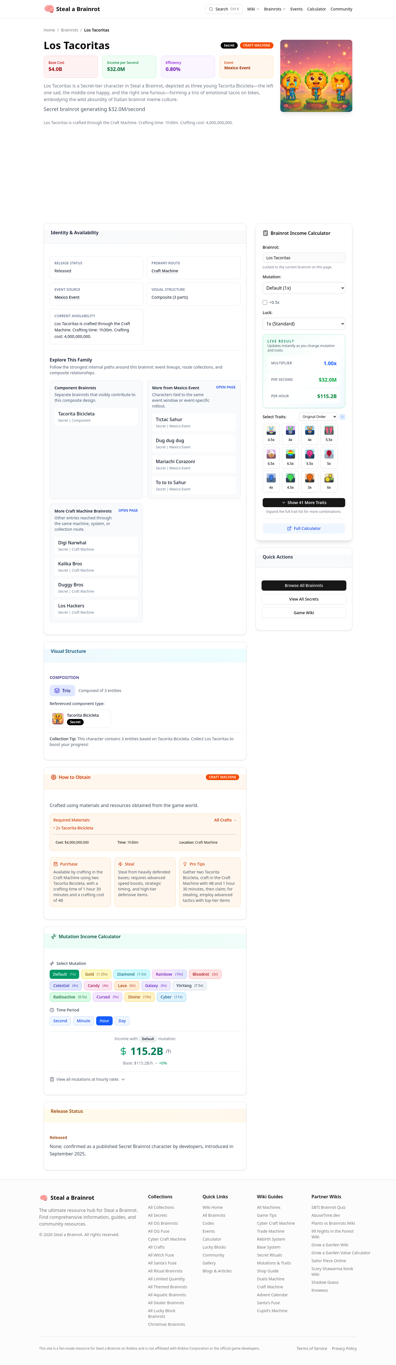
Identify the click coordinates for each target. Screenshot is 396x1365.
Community (341, 9)
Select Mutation (68, 963)
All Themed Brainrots (167, 1286)
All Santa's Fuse (162, 1263)
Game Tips (267, 1215)
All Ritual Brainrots (165, 1271)
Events (296, 9)
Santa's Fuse (268, 1302)
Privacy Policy (344, 1348)
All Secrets (157, 1215)
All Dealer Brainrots (166, 1302)
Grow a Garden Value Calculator (341, 1252)
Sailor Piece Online (328, 1260)
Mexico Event (66, 297)
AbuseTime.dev (325, 1215)
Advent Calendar (272, 1294)
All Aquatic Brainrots (167, 1294)
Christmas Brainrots (166, 1324)
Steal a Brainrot (72, 9)
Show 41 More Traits (304, 502)
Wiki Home (213, 1207)
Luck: (268, 312)
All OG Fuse (158, 1231)
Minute (83, 1020)
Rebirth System (271, 1239)
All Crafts (156, 1247)
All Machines (269, 1207)
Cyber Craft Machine (167, 1239)
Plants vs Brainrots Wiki (333, 1223)
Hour (104, 1020)
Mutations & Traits (274, 1263)
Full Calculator (304, 528)
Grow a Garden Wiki (329, 1244)
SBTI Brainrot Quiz (328, 1207)
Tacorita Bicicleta (77, 828)
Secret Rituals (269, 1255)
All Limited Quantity (166, 1279)
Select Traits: (275, 416)
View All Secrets (304, 599)
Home (49, 30)
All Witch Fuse (161, 1255)
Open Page (226, 387)
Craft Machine (164, 270)
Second (60, 1020)
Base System (269, 1247)
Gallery (209, 1263)
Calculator (316, 9)
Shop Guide (268, 1271)
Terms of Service (312, 1348)
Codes (208, 1223)
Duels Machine (271, 1279)
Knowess (319, 1290)
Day (122, 1020)
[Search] (224, 9)
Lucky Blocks (214, 1247)
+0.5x (274, 302)
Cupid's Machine (272, 1310)
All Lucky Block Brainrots (161, 1313)
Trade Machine (271, 1231)
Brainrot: (271, 247)
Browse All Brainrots (304, 585)
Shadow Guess (325, 1282)
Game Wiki (304, 612)
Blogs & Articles (217, 1271)
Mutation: (272, 276)
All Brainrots (214, 1215)
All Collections (161, 1207)
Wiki (253, 9)
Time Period (64, 1010)
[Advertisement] (198, 174)
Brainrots (275, 9)
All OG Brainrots (163, 1223)
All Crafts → (225, 820)
